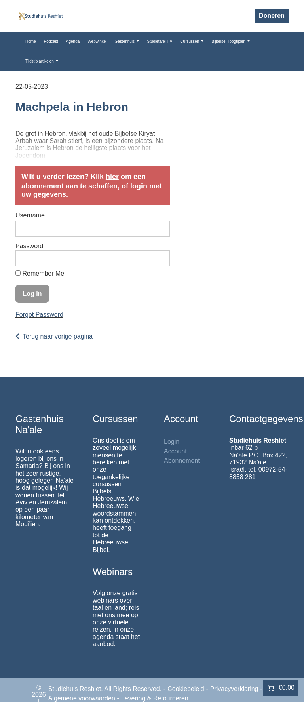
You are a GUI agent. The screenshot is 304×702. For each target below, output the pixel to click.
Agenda (73, 41)
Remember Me (39, 273)
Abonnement (182, 460)
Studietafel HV (159, 41)
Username (30, 215)
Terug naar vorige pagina (58, 336)
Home (30, 41)
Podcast (51, 41)
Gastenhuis (124, 41)
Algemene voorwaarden (81, 698)
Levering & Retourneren (154, 698)
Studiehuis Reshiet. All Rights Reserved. (105, 688)
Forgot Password (39, 314)
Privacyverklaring (234, 688)
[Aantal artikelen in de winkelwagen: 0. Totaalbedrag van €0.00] (280, 688)
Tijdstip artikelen (40, 61)
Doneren (272, 15)
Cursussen (190, 41)
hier (112, 177)
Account (175, 451)
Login (171, 441)
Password (29, 246)
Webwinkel (96, 41)
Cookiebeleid (185, 688)
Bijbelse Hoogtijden (228, 41)
